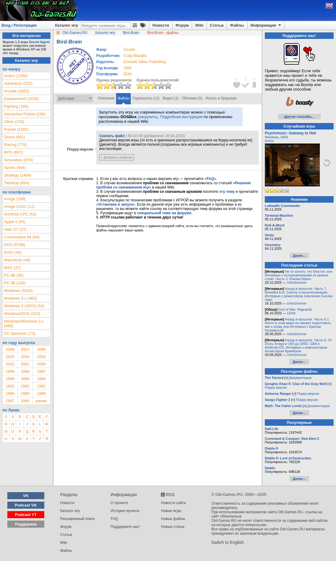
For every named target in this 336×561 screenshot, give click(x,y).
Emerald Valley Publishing (144, 62)
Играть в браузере (221, 98)
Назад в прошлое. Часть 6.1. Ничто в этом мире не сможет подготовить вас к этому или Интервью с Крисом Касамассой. (298, 324)
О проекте (119, 503)
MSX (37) (12, 267)
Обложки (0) (192, 98)
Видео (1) (171, 98)
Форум (182, 25)
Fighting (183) (16, 106)
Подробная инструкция (181, 116)
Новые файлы (173, 519)
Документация (300, 378)
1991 (41, 386)
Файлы (237, 25)
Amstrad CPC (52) (20, 214)
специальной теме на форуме (164, 213)
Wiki (199, 25)
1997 (41, 371)
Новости (160, 25)
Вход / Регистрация (19, 25)
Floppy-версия (276, 387)
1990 (9, 393)
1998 (24, 371)
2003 (41, 356)
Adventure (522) (18, 83)
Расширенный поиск (77, 519)
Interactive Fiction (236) (25, 114)
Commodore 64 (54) (21, 237)
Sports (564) (15, 167)
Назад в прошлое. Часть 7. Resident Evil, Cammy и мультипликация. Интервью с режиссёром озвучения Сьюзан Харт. (299, 294)
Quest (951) (14, 137)
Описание (106, 98)
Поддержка (26, 524)
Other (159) (14, 121)
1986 (24, 400)
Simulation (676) (18, 160)
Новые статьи (172, 527)
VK (26, 495)
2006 (41, 349)
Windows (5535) (18, 290)
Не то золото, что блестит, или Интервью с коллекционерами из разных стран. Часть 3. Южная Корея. (298, 275)
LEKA (291, 313)
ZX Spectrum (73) (19, 333)
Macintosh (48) (17, 260)
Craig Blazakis (135, 56)
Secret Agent (39, 42)
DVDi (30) (12, 252)
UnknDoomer (297, 282)
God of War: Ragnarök (295, 309)
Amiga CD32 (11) (19, 206)
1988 (41, 393)
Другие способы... (299, 116)
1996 (9, 378)
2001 (24, 364)
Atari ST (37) (15, 229)
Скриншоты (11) (145, 98)
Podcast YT (26, 514)
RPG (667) (13, 152)
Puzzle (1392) (16, 129)
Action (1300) (15, 75)
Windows (272, 137)
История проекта (125, 511)
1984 (127, 68)
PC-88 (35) (14, 275)
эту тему (227, 191)
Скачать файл (112, 136)
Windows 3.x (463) (20, 298)
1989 (24, 393)
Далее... (299, 255)
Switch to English (227, 542)
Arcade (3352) (16, 91)
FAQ (114, 519)
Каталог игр (66, 25)
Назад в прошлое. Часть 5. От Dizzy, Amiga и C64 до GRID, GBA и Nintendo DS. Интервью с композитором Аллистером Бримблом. (298, 345)
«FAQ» (210, 179)
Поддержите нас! (125, 527)
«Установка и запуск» (115, 204)
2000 (41, 364)
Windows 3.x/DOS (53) (24, 306)
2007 (24, 349)
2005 (9, 356)
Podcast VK (26, 505)
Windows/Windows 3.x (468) (24, 323)
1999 (9, 371)
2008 (9, 349)
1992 (24, 386)
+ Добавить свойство (117, 157)
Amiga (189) (15, 198)
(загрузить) (148, 116)
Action (269, 141)
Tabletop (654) (16, 183)
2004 (24, 356)
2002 (9, 364)
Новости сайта (173, 503)
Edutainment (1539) (21, 98)
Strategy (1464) (17, 175)
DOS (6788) (14, 244)
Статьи (217, 25)
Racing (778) (15, 144)
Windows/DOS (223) (22, 313)
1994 (41, 378)
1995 (24, 378)
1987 (9, 400)
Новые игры (171, 511)
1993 (9, 386)
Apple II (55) (15, 221)
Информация (266, 25)
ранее (41, 400)
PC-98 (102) (15, 283)
